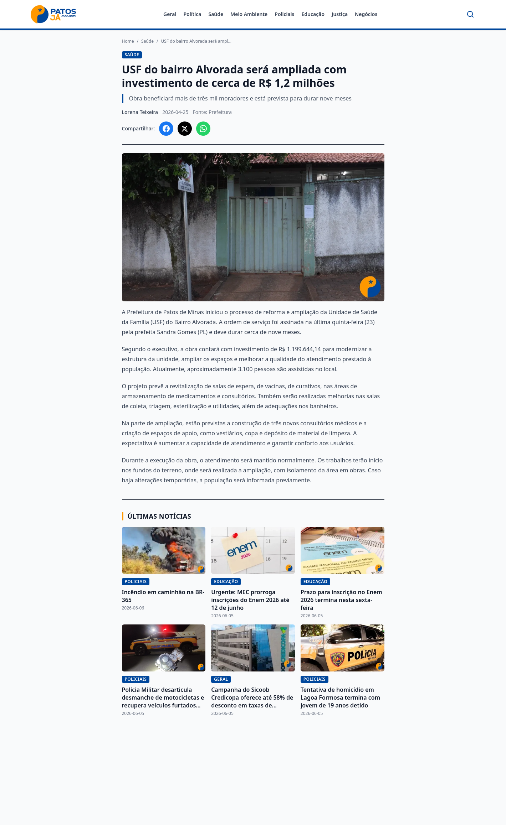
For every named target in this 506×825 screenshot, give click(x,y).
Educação (312, 14)
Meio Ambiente (248, 14)
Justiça (340, 14)
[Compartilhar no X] (185, 128)
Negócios (366, 14)
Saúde (215, 14)
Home (128, 41)
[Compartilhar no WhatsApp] (203, 128)
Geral (169, 14)
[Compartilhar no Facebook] (166, 128)
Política (192, 14)
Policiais (284, 14)
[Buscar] (470, 14)
